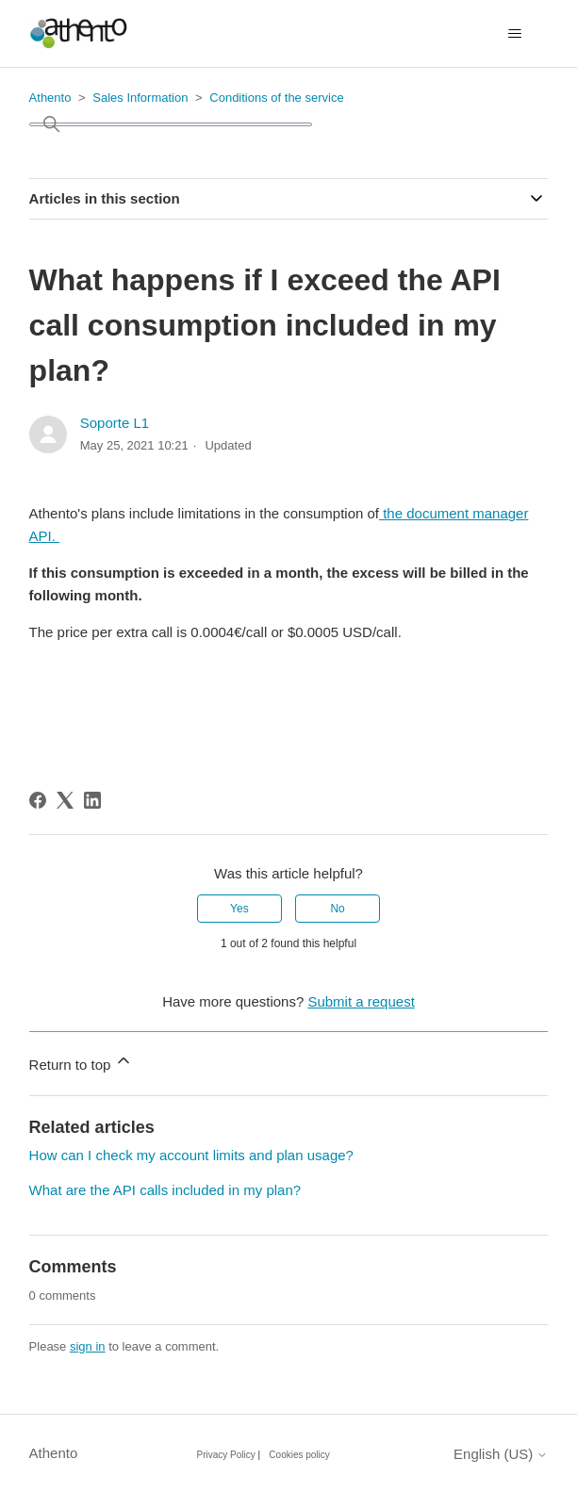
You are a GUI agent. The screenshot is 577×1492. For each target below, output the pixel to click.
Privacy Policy (226, 1455)
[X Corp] (65, 800)
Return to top (81, 1062)
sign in (88, 1346)
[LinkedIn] (92, 800)
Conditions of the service (276, 97)
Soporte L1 (114, 423)
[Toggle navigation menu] (514, 34)
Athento (50, 97)
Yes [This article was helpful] (239, 908)
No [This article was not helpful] (337, 908)
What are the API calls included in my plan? (165, 1190)
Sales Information (140, 97)
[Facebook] (37, 800)
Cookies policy (299, 1455)
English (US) (500, 1454)
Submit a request (360, 1001)
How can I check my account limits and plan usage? (191, 1155)
